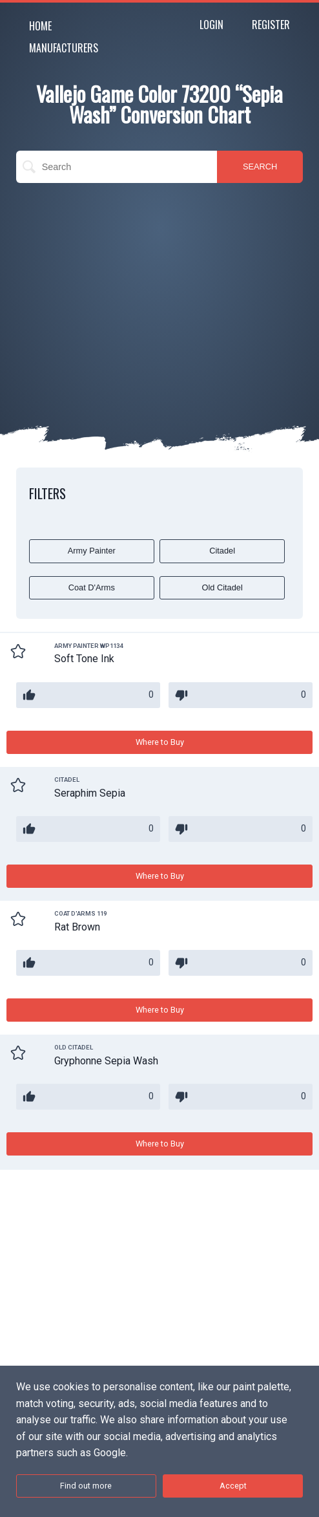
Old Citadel (221, 587)
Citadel (222, 550)
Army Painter (92, 550)
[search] (116, 167)
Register (271, 24)
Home (40, 26)
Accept (233, 1485)
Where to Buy (160, 742)
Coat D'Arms (91, 587)
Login (211, 24)
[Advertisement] (159, 286)
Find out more (86, 1485)
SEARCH (260, 166)
